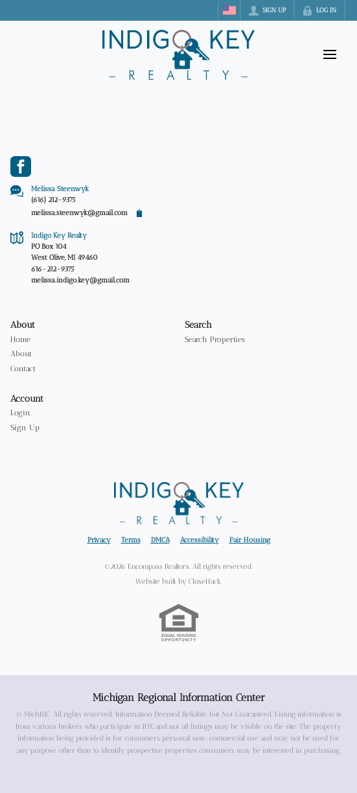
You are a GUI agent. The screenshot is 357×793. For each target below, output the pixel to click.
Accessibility (199, 539)
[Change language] (229, 10)
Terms (131, 539)
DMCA (160, 539)
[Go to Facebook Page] (20, 166)
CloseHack (205, 581)
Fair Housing (249, 539)
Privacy (99, 539)
